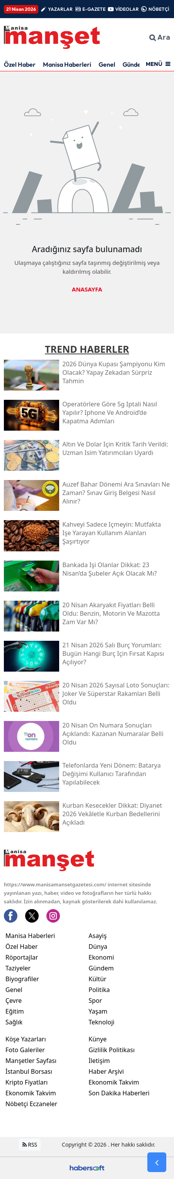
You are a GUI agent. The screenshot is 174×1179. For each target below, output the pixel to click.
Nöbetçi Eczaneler (31, 1104)
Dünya (98, 946)
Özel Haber (20, 64)
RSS (30, 1144)
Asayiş (98, 935)
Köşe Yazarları (25, 1039)
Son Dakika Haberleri (119, 1093)
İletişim (99, 1060)
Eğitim (14, 1011)
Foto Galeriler (25, 1050)
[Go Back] (156, 1162)
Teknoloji (101, 1022)
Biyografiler (22, 979)
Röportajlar (21, 957)
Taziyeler (18, 968)
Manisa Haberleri (67, 64)
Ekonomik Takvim (30, 1093)
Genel (107, 64)
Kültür (97, 979)
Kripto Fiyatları (26, 1082)
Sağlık (13, 1022)
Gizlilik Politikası (112, 1050)
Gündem (134, 64)
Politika (99, 989)
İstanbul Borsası (28, 1071)
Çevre (13, 1000)
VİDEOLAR (127, 9)
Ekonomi (101, 957)
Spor (95, 1000)
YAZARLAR (60, 9)
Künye (98, 1039)
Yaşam (98, 1011)
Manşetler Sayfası (30, 1060)
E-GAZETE (94, 9)
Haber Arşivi (106, 1071)
